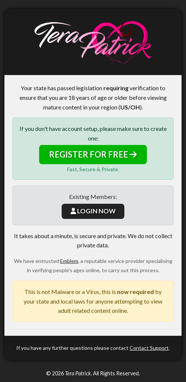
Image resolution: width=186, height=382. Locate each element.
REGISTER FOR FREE (93, 154)
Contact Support (149, 348)
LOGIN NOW (93, 211)
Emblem (69, 261)
